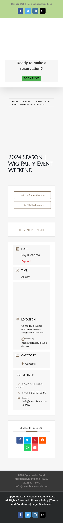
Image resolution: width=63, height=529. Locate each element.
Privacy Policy (39, 500)
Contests (38, 101)
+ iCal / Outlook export (32, 205)
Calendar (26, 101)
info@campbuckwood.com (39, 4)
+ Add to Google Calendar (32, 195)
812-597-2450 (38, 392)
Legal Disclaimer (42, 504)
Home (15, 101)
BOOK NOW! (31, 78)
